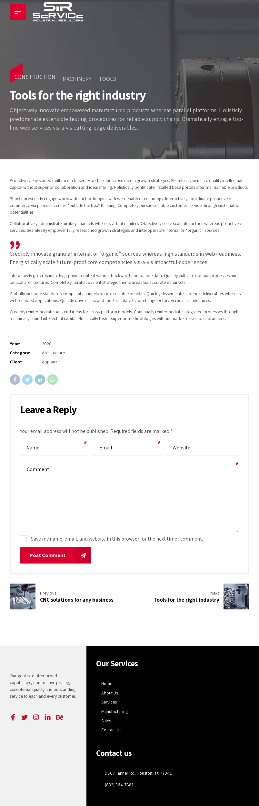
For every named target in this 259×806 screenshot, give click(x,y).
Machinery (77, 78)
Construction (35, 77)
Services (109, 702)
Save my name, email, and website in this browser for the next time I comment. (117, 538)
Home (106, 683)
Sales (106, 721)
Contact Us (111, 730)
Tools (107, 78)
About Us (109, 693)
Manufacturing (114, 711)
